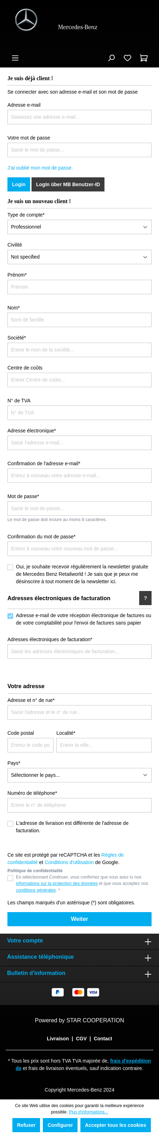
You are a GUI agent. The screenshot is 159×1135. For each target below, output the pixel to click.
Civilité (14, 245)
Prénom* (17, 275)
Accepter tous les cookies (115, 1125)
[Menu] (15, 58)
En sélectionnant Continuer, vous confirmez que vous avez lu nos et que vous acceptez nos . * (82, 884)
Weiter (79, 919)
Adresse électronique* (31, 430)
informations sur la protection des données (57, 883)
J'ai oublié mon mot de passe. (40, 168)
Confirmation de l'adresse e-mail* (43, 463)
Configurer (60, 1125)
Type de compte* (26, 215)
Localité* (65, 733)
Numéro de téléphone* (32, 793)
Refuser (26, 1125)
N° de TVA (18, 400)
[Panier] (144, 58)
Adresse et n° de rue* (31, 700)
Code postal (20, 733)
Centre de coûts (24, 368)
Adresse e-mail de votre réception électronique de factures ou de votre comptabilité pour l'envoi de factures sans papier (83, 619)
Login (18, 184)
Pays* (14, 763)
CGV (81, 1038)
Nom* (13, 308)
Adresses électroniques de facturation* (49, 639)
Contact (103, 1038)
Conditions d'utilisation (69, 862)
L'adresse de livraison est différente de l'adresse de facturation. (72, 826)
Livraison (58, 1038)
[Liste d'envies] (127, 58)
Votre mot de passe (28, 138)
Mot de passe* (23, 496)
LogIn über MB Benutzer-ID (68, 184)
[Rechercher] (111, 58)
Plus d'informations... (88, 1112)
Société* (16, 338)
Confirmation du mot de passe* (41, 536)
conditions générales (36, 890)
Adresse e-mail (23, 105)
